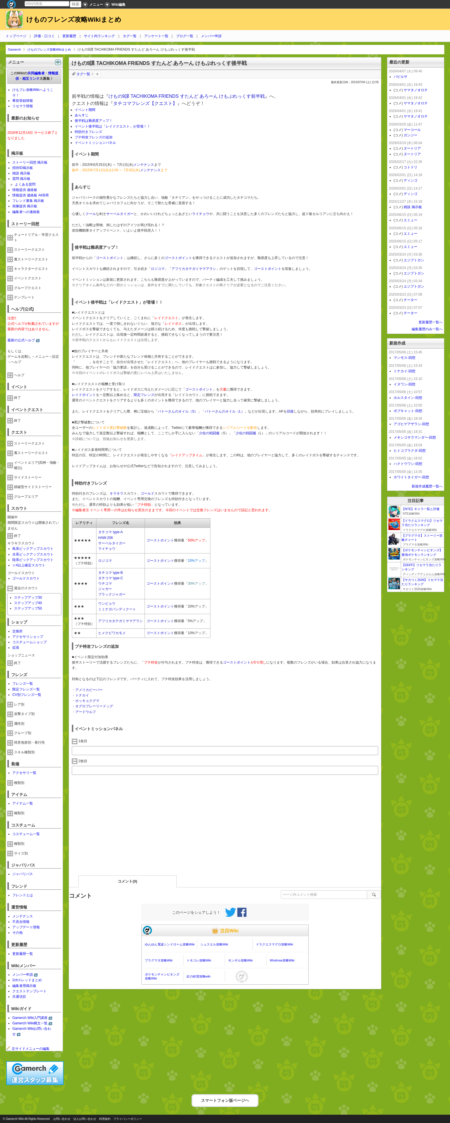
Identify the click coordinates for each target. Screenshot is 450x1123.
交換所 (17, 631)
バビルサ (400, 77)
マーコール (412, 130)
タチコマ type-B (110, 573)
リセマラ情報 (22, 106)
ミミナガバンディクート (117, 609)
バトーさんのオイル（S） (178, 411)
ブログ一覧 (184, 36)
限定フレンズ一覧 (26, 689)
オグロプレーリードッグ (94, 706)
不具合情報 (20, 922)
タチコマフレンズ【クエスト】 (145, 103)
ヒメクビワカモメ (112, 633)
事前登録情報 (22, 101)
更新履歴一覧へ (431, 322)
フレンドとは (22, 895)
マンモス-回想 (404, 358)
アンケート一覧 (156, 36)
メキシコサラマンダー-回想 (415, 437)
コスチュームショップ (29, 642)
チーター (410, 300)
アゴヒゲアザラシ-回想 (411, 424)
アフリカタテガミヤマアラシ (193, 269)
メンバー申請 (211, 36)
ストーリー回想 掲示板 (30, 162)
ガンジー (410, 135)
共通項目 (19, 997)
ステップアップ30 (28, 598)
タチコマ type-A (110, 532)
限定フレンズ (144, 395)
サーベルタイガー (120, 214)
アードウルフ (85, 712)
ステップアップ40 (28, 603)
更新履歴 (69, 36)
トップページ (16, 36)
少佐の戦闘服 (209, 433)
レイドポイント (84, 395)
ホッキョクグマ (87, 701)
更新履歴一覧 (22, 954)
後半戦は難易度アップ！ (93, 121)
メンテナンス (143, 165)
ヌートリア (412, 148)
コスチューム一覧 (26, 834)
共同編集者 (36, 73)
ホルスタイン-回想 (408, 398)
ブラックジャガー (112, 594)
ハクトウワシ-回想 (408, 464)
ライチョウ (200, 214)
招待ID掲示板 (22, 168)
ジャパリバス (22, 874)
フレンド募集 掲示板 (28, 201)
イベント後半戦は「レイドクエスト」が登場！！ (112, 126)
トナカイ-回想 (404, 371)
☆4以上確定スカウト (28, 565)
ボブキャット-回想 (408, 411)
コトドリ (410, 167)
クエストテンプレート (29, 991)
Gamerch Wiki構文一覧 (30, 1023)
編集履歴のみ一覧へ (427, 329)
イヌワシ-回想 (404, 384)
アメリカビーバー (89, 690)
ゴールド (147, 493)
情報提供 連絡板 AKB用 (30, 195)
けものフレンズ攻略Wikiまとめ (73, 19)
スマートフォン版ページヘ (225, 1100)
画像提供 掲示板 (24, 206)
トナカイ (82, 695)
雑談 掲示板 (21, 173)
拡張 (15, 648)
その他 (17, 933)
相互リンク (31, 79)
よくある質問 (25, 184)
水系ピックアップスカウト (33, 554)
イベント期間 (85, 110)
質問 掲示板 (21, 179)
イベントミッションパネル (95, 143)
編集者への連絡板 (26, 212)
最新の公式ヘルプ (21, 340)
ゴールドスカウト (26, 578)
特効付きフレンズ (88, 132)
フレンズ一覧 (22, 684)
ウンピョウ (106, 604)
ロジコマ (158, 269)
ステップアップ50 (28, 608)
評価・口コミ (44, 36)
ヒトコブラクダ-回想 (410, 451)
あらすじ (81, 115)
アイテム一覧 (22, 803)
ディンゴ (410, 180)
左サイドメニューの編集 (28, 1049)
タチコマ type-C (110, 578)
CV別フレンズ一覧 (26, 695)
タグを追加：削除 (97, 74)
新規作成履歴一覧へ (427, 486)
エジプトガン (414, 260)
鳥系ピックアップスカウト (33, 549)
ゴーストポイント (109, 258)
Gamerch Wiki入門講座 (30, 1018)
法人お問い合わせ (84, 1118)
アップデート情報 (26, 927)
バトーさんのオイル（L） (224, 411)
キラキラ (116, 493)
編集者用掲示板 (24, 986)
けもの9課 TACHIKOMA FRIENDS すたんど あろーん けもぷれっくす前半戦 (186, 96)
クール (91, 214)
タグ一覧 (130, 36)
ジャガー (105, 589)
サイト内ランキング (99, 36)
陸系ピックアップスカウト (33, 560)
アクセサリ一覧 (24, 773)
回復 (290, 411)
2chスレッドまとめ (27, 980)
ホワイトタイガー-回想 (411, 477)
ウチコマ (105, 584)
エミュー (410, 220)
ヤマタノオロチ (416, 90)
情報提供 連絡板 (24, 190)
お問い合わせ (61, 1118)
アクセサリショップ (27, 637)
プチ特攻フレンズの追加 (93, 137)
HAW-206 (105, 538)
